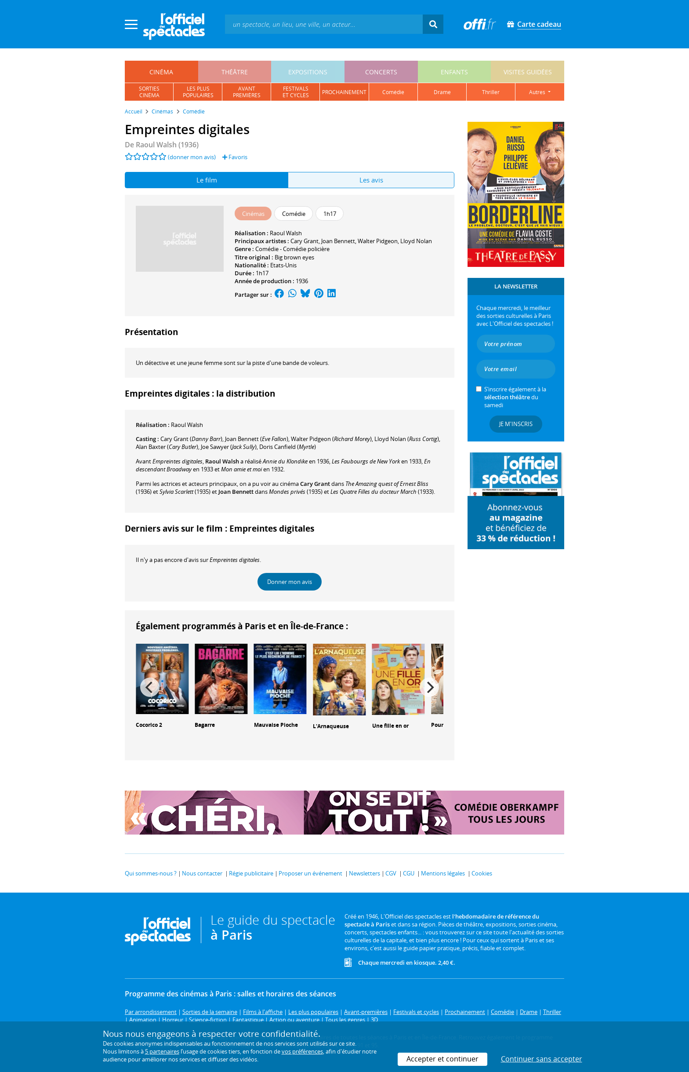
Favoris (234, 157)
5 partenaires (162, 1051)
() (191, 439)
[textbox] (324, 24)
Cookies (481, 873)
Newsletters (364, 873)
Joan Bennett (338, 241)
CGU (408, 873)
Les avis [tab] (371, 179)
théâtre (234, 72)
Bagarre (205, 725)
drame (442, 92)
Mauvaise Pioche (276, 725)
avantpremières (247, 92)
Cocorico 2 (149, 725)
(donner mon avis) (192, 157)
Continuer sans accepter (541, 1059)
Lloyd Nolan (416, 241)
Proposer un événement (310, 873)
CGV (390, 873)
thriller (491, 92)
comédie (393, 92)
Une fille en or (390, 725)
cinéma (161, 72)
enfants (454, 72)
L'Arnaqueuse (331, 726)
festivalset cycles (296, 92)
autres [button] (538, 92)
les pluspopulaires (198, 92)
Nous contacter (202, 873)
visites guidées (528, 72)
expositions (307, 72)
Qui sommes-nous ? (151, 873)
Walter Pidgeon (378, 241)
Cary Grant (304, 241)
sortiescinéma (149, 92)
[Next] (429, 687)
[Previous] (150, 687)
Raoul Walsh (286, 233)
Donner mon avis (289, 582)
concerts (381, 72)
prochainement (344, 92)
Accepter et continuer (442, 1059)
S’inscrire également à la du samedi (515, 397)
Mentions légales (443, 873)
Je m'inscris (516, 424)
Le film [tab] (206, 179)
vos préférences (302, 1051)
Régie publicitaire (251, 873)
